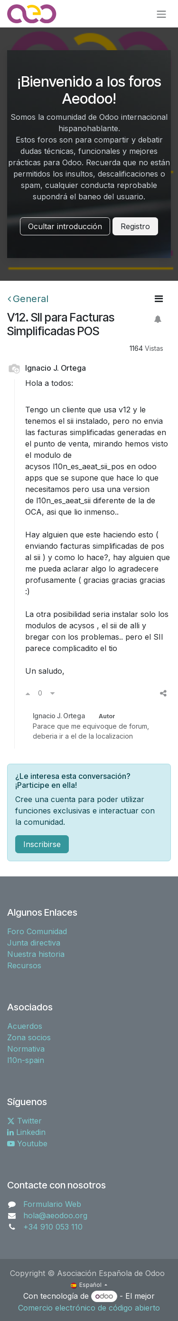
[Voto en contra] (52, 693)
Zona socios (29, 1037)
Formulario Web (52, 1204)
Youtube (27, 1143)
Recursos (24, 965)
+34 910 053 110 (53, 1227)
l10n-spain (25, 1060)
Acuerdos (24, 1026)
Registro (135, 226)
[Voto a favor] (27, 693)
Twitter (24, 1120)
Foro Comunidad (37, 931)
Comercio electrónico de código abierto (89, 1307)
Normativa (26, 1048)
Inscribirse (42, 844)
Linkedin (26, 1132)
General (28, 298)
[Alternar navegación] (161, 14)
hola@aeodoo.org (55, 1215)
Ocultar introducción (65, 226)
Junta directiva (33, 942)
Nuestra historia (36, 954)
